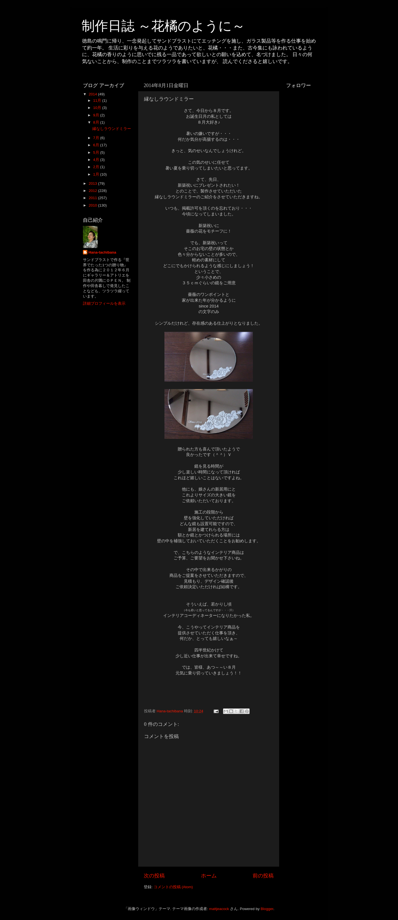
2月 (96, 167)
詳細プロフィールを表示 (104, 303)
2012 (93, 191)
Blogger (267, 909)
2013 (93, 183)
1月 (96, 174)
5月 (96, 152)
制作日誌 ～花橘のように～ (163, 26)
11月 (97, 100)
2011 (93, 198)
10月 (97, 108)
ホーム (209, 876)
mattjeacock (219, 909)
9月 (96, 115)
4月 (96, 160)
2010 (93, 205)
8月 (96, 122)
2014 (93, 94)
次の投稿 (154, 876)
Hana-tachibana (102, 252)
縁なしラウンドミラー (111, 129)
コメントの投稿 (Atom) (173, 887)
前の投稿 (263, 876)
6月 (96, 145)
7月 (96, 138)
